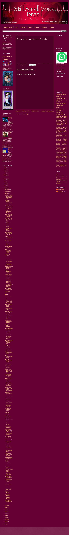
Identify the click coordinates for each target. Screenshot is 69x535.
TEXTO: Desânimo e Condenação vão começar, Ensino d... (9, 330)
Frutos (61, 151)
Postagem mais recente (22, 111)
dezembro (7, 189)
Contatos (44, 27)
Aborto (61, 149)
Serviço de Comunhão (61, 148)
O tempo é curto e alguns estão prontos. (8, 211)
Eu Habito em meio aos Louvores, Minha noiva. (8, 347)
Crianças (58, 144)
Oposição (60, 166)
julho (6, 509)
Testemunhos (59, 132)
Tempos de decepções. (8, 398)
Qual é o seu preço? (7, 492)
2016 (5, 185)
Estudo (65, 143)
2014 (5, 523)
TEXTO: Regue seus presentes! (8, 289)
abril (6, 515)
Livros (37, 27)
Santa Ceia (58, 152)
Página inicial (8, 27)
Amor (58, 107)
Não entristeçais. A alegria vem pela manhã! (9, 285)
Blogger (46, 532)
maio (6, 513)
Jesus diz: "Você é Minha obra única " (8, 317)
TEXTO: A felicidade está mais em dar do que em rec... (8, 296)
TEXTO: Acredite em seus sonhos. (8, 305)
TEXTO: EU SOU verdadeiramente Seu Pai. (8, 233)
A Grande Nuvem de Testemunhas (61, 123)
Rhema (64, 147)
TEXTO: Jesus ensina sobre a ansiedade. (8, 321)
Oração (58, 96)
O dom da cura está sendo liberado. (8, 409)
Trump (63, 127)
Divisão (64, 139)
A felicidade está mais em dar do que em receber (8, 301)
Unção (62, 152)
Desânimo (58, 139)
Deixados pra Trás (61, 157)
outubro (6, 193)
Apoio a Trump (61, 119)
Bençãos (58, 143)
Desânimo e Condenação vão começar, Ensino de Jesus (8, 336)
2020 (5, 177)
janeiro (6, 521)
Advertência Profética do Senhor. (8, 255)
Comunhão (58, 134)
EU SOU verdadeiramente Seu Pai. (8, 237)
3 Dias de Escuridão (62, 156)
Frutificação (64, 158)
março (6, 517)
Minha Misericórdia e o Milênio (8, 356)
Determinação (59, 135)
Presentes (58, 126)
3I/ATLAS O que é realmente (10, 119)
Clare (65, 140)
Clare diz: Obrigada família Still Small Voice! (8, 462)
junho (6, 511)
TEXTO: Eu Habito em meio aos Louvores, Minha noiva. (8, 342)
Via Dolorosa (62, 164)
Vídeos (57, 149)
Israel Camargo (61, 189)
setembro (7, 505)
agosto (6, 507)
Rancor (65, 160)
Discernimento (61, 114)
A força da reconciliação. (8, 264)
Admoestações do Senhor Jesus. (8, 477)
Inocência (62, 153)
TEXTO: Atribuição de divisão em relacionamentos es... (8, 197)
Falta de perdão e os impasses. (8, 385)
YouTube (58, 181)
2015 (5, 187)
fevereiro (7, 519)
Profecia (58, 141)
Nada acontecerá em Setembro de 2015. (8, 480)
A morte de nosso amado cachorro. (8, 229)
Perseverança (61, 103)
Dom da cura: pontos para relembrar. (8, 405)
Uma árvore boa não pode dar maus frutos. (8, 375)
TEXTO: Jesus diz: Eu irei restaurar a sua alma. (9, 215)
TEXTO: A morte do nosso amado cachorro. (8, 224)
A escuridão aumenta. (7, 498)
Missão (58, 116)
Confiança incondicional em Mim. (8, 271)
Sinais (57, 156)
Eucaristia (58, 158)
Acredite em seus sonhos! (8, 309)
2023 (5, 171)
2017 (5, 183)
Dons (63, 120)
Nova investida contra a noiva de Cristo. (8, 454)
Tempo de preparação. (8, 416)
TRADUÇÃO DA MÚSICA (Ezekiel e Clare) (8, 242)
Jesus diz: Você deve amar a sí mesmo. (8, 501)
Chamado (58, 120)
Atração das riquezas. (7, 495)
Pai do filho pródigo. (7, 413)
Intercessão (60, 109)
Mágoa (57, 166)
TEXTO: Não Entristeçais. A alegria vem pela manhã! (8, 280)
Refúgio (64, 130)
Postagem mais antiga (47, 111)
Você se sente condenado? (8, 427)
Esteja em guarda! (8, 439)
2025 (5, 167)
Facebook (58, 183)
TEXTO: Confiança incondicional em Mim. (9, 267)
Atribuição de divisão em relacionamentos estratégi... (8, 202)
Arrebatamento (61, 94)
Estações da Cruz (59, 160)
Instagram (58, 179)
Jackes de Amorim (61, 191)
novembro (7, 191)
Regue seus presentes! (7, 292)
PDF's (30, 27)
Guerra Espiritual (59, 111)
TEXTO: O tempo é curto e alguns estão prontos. (9, 207)
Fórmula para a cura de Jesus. (8, 401)
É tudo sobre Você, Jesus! (8, 474)
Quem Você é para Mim (10, 150)
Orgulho (64, 135)
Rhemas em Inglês (60, 175)
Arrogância (61, 165)
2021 (5, 175)
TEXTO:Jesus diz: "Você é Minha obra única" (8, 312)
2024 (5, 169)
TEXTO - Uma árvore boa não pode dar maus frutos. (8, 371)
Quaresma (64, 141)
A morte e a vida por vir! (8, 442)
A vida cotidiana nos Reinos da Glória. (8, 450)
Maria (65, 117)
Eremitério (58, 131)
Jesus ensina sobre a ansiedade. (7, 325)
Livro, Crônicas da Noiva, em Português (7, 58)
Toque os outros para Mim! (8, 466)
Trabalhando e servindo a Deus (61, 100)
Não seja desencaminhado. (8, 420)
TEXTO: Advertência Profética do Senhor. (8, 251)
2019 (5, 179)
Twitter (57, 177)
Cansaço (64, 131)
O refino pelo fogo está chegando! (8, 458)
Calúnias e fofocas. (7, 424)
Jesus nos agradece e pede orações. (8, 446)
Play (16, 27)
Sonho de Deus (59, 161)
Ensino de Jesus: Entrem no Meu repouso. (8, 275)
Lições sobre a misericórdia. (8, 437)
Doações (23, 27)
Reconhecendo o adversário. (8, 434)
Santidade (58, 127)
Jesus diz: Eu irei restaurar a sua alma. (8, 219)
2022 (5, 173)
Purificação (58, 136)
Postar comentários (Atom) (24, 114)
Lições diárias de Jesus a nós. (8, 489)
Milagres (64, 151)
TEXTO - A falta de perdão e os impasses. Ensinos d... (9, 380)
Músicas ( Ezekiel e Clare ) (8, 247)
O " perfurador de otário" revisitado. (8, 366)
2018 (5, 181)
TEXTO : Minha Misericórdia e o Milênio (8, 352)
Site (57, 174)
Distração (64, 138)
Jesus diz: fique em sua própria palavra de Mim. (9, 430)
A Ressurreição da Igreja (61, 129)
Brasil (65, 165)
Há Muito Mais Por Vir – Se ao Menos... (10, 135)
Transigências (62, 162)
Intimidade (59, 105)
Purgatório (58, 140)
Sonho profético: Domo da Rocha (8, 485)
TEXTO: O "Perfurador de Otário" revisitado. (8, 361)
